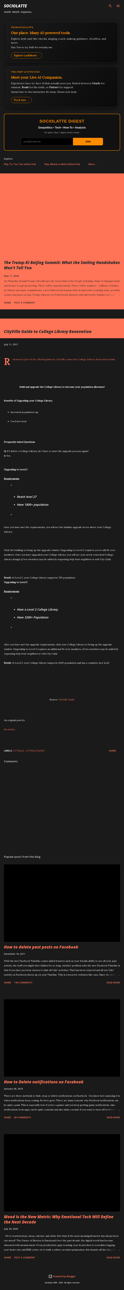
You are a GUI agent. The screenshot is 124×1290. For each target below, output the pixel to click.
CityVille (19, 750)
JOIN (88, 141)
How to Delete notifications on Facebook (43, 1082)
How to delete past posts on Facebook (41, 947)
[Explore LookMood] (62, 42)
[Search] (110, 6)
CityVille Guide (66, 699)
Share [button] (7, 302)
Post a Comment (24, 302)
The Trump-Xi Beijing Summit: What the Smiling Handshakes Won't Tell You (62, 265)
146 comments (23, 982)
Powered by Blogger (62, 1276)
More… (92, 164)
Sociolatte (15, 6)
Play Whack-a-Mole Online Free (62, 164)
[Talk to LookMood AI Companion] (62, 87)
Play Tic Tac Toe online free (20, 164)
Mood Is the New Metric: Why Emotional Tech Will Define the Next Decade (58, 1219)
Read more (113, 982)
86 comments (22, 1117)
